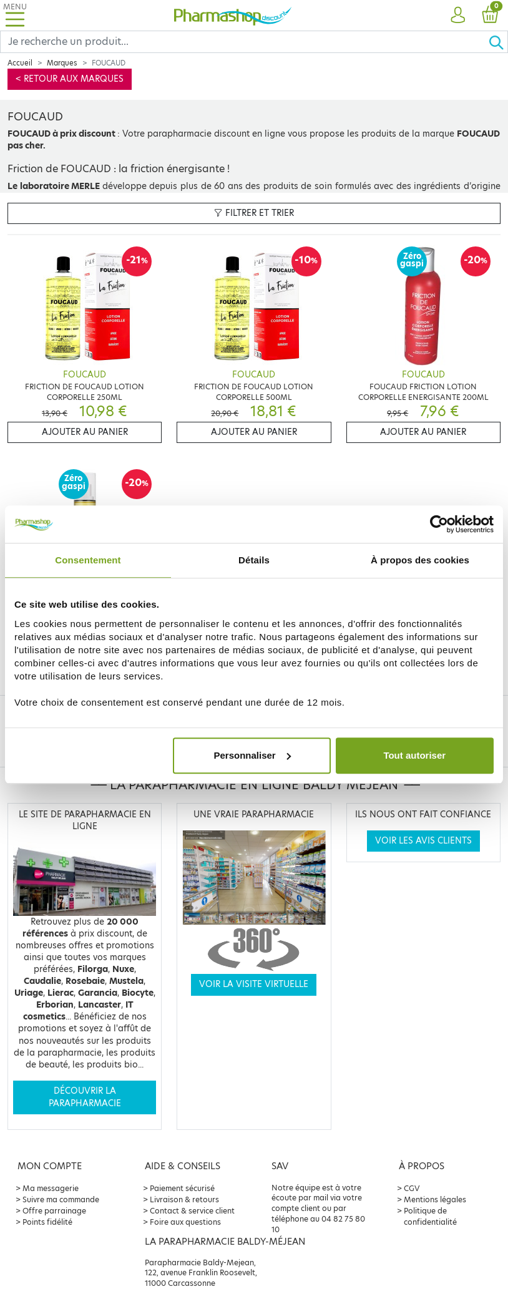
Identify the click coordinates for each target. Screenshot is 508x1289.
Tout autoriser (414, 755)
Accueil (19, 63)
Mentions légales (435, 1199)
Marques (62, 63)
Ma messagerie (50, 1188)
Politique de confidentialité (430, 1216)
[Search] (244, 42)
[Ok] (498, 42)
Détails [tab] (254, 560)
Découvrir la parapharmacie (85, 1097)
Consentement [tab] (87, 560)
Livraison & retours (184, 1199)
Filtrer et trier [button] (254, 213)
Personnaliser (251, 755)
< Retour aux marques (70, 79)
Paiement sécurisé (182, 1188)
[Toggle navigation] (15, 15)
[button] (457, 16)
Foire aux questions (185, 1222)
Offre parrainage (54, 1210)
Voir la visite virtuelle (253, 984)
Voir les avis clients (423, 841)
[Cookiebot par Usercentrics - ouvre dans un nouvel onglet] (439, 524)
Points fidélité (47, 1222)
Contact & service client (192, 1210)
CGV (412, 1188)
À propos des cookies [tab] (420, 560)
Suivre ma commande (60, 1199)
